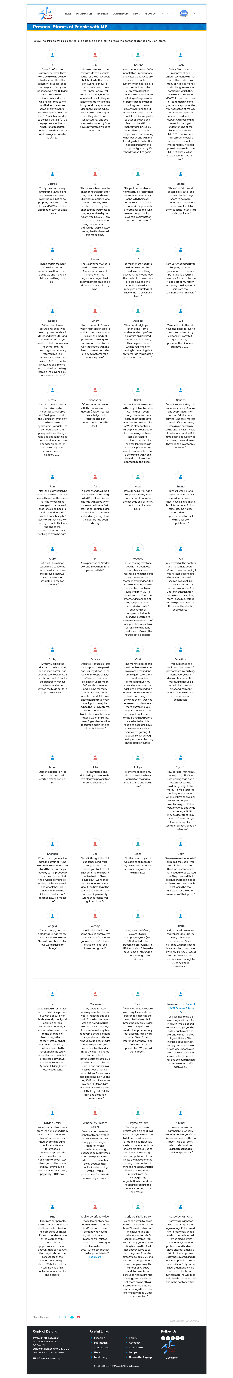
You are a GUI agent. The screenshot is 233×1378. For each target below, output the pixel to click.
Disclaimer (172, 1357)
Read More (95, 1257)
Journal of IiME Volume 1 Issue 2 (181, 1008)
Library (133, 1338)
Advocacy (135, 1342)
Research (102, 13)
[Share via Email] (78, 1317)
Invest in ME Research (114, 1366)
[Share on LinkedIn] (66, 1317)
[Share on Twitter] (60, 1317)
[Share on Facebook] (53, 1317)
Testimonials (136, 1347)
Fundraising (100, 1357)
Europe (133, 1352)
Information (84, 13)
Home (68, 13)
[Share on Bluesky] (72, 1317)
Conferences (121, 13)
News (136, 13)
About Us (150, 13)
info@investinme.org (47, 1358)
